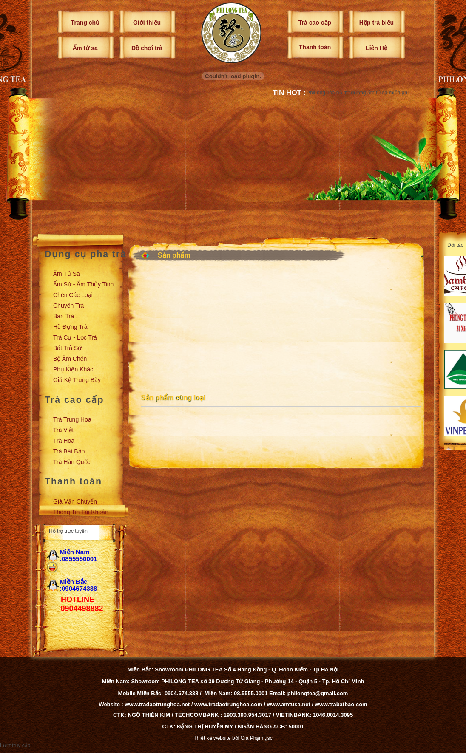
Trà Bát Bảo (69, 451)
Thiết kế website (211, 738)
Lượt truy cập (15, 745)
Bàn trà (63, 316)
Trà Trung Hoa (72, 419)
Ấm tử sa (85, 48)
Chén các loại (73, 295)
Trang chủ (85, 22)
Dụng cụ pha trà (85, 254)
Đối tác (455, 245)
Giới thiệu (147, 22)
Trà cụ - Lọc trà (75, 337)
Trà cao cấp (314, 22)
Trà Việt (63, 430)
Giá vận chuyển (75, 501)
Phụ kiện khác (73, 369)
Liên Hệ (376, 48)
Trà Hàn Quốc (72, 462)
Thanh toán (315, 47)
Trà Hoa (63, 440)
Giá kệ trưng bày (77, 379)
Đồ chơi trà (146, 48)
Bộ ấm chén (70, 358)
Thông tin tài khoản (80, 512)
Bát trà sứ (67, 348)
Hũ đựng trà (70, 326)
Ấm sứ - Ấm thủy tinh (83, 284)
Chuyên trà (68, 305)
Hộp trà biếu (376, 22)
